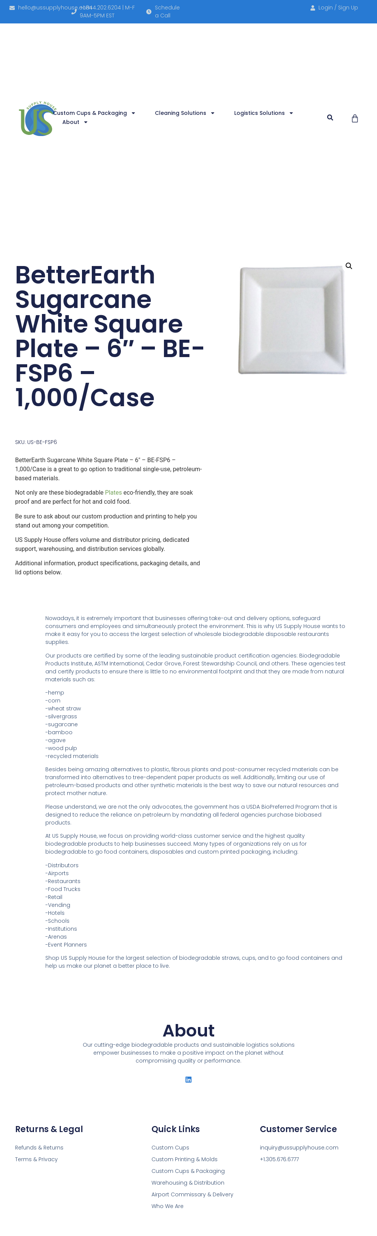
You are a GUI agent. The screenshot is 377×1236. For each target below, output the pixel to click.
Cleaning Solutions (185, 113)
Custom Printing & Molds (184, 1159)
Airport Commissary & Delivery (192, 1194)
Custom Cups (170, 1147)
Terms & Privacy (36, 1159)
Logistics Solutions (264, 113)
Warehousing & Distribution (187, 1182)
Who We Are (167, 1206)
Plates (113, 492)
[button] (330, 117)
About (75, 122)
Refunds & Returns (39, 1147)
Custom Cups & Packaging (94, 113)
